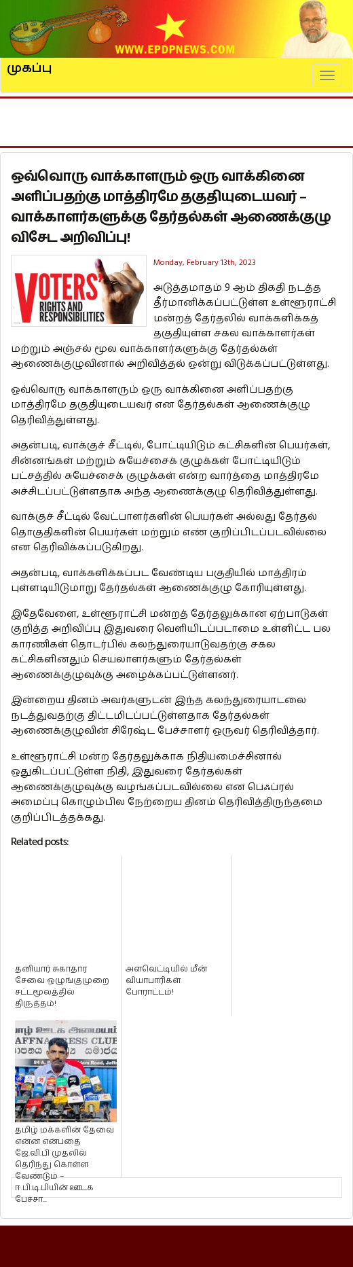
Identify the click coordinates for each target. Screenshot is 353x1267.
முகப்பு (29, 62)
